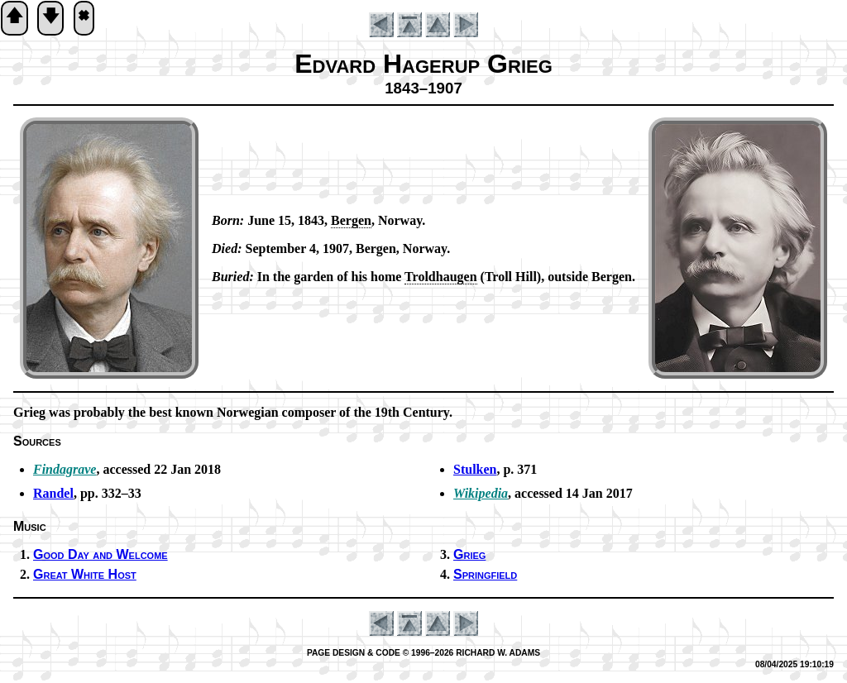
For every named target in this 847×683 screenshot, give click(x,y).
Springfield (485, 574)
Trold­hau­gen (440, 277)
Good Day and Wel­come (100, 554)
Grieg (469, 554)
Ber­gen (351, 220)
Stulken (474, 469)
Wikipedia (480, 493)
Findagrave (64, 469)
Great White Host (84, 574)
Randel (53, 493)
